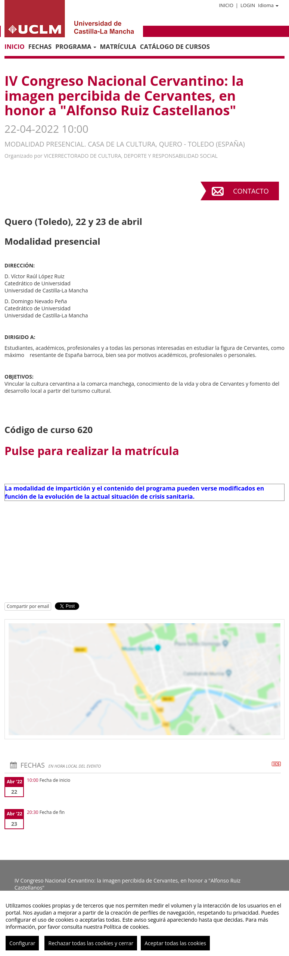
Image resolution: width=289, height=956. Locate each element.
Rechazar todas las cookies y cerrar (90, 943)
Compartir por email (28, 606)
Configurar (22, 943)
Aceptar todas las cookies (175, 943)
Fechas (40, 46)
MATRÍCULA (118, 46)
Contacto (250, 191)
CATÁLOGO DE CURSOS (175, 46)
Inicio (226, 5)
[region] (144, 923)
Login (247, 5)
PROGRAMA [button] (75, 46)
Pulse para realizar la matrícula (91, 450)
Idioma (268, 5)
